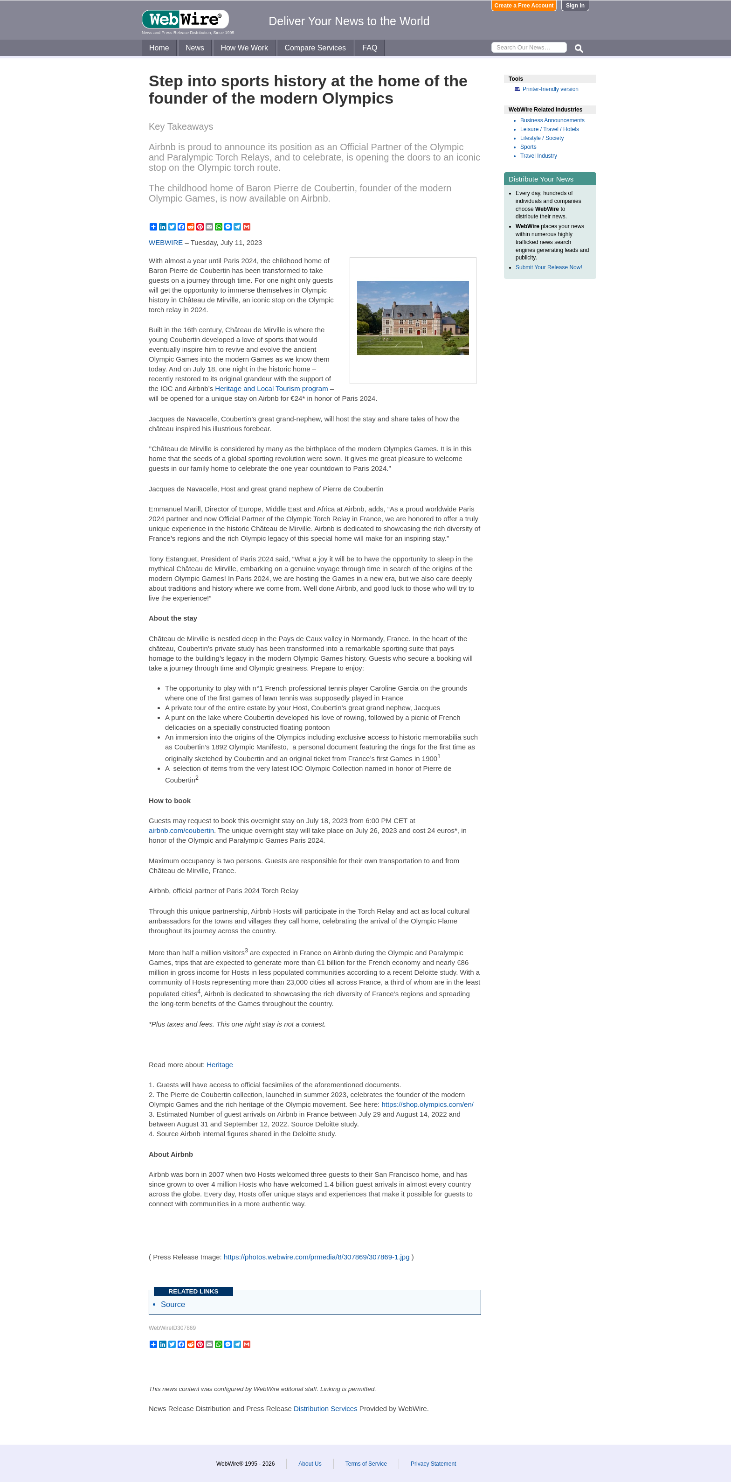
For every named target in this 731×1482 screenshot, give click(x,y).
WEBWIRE (166, 242)
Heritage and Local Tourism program (271, 388)
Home (159, 48)
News (195, 48)
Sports (528, 147)
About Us (309, 1464)
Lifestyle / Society (542, 138)
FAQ (369, 48)
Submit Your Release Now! (549, 267)
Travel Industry (538, 156)
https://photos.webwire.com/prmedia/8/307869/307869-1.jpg (317, 1257)
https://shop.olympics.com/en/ (427, 1104)
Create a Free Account (524, 5)
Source (173, 1304)
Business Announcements (552, 120)
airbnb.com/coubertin (181, 830)
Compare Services (315, 48)
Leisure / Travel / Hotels (549, 129)
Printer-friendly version (551, 89)
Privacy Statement (433, 1464)
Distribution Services (326, 1408)
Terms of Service (366, 1464)
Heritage (220, 1065)
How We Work (244, 48)
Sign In (575, 5)
